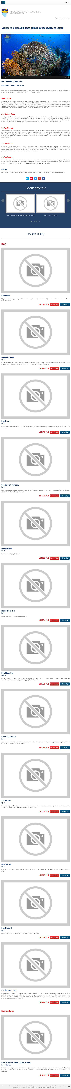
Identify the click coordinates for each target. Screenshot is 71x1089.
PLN (67, 2)
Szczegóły (65, 304)
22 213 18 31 (64, 18)
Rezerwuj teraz (54, 304)
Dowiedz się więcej (22, 1086)
